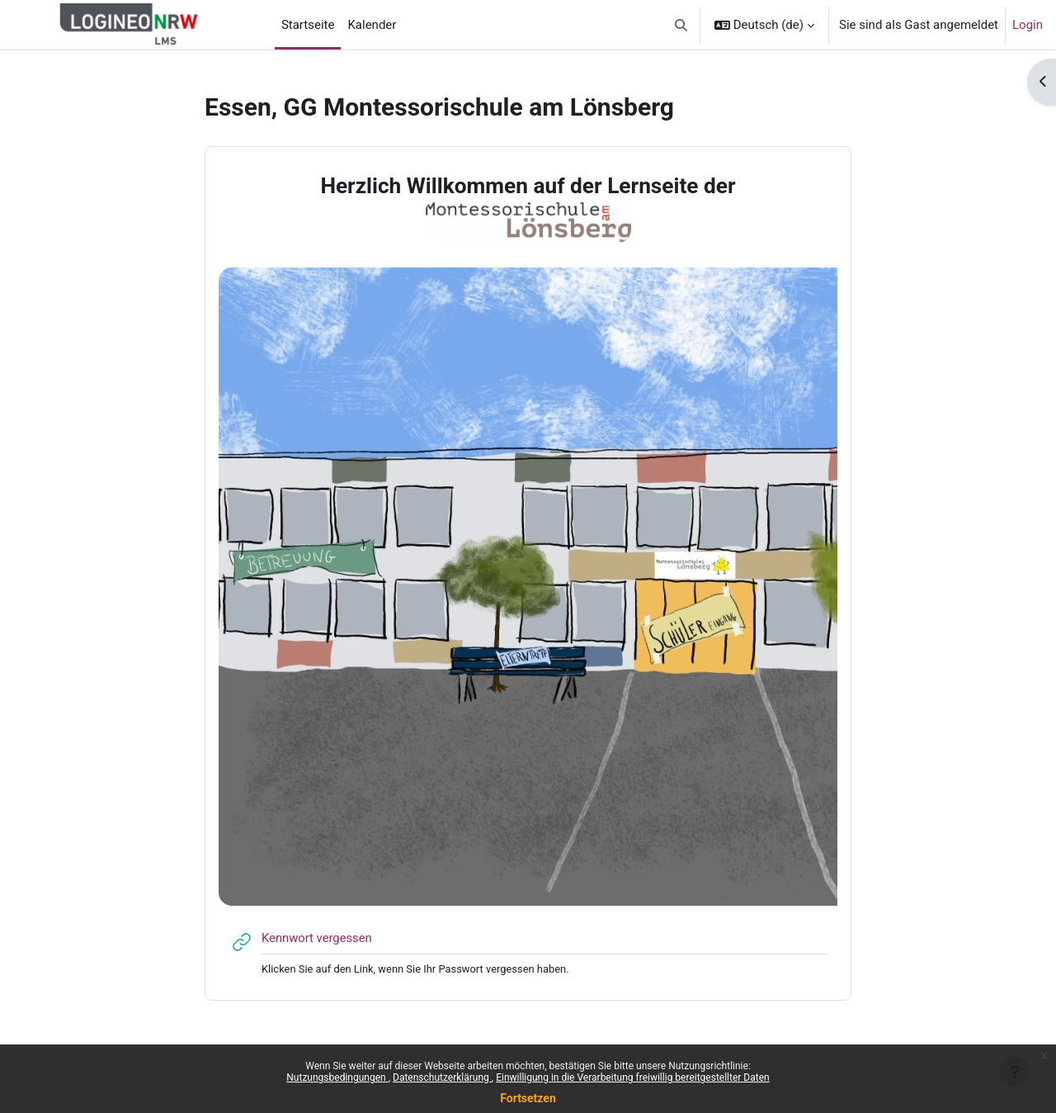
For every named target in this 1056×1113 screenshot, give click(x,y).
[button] (681, 25)
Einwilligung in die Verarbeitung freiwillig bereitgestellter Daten (633, 1077)
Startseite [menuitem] (308, 24)
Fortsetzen (528, 1098)
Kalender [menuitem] (371, 24)
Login (1027, 24)
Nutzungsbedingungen (337, 1077)
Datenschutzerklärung (442, 1077)
